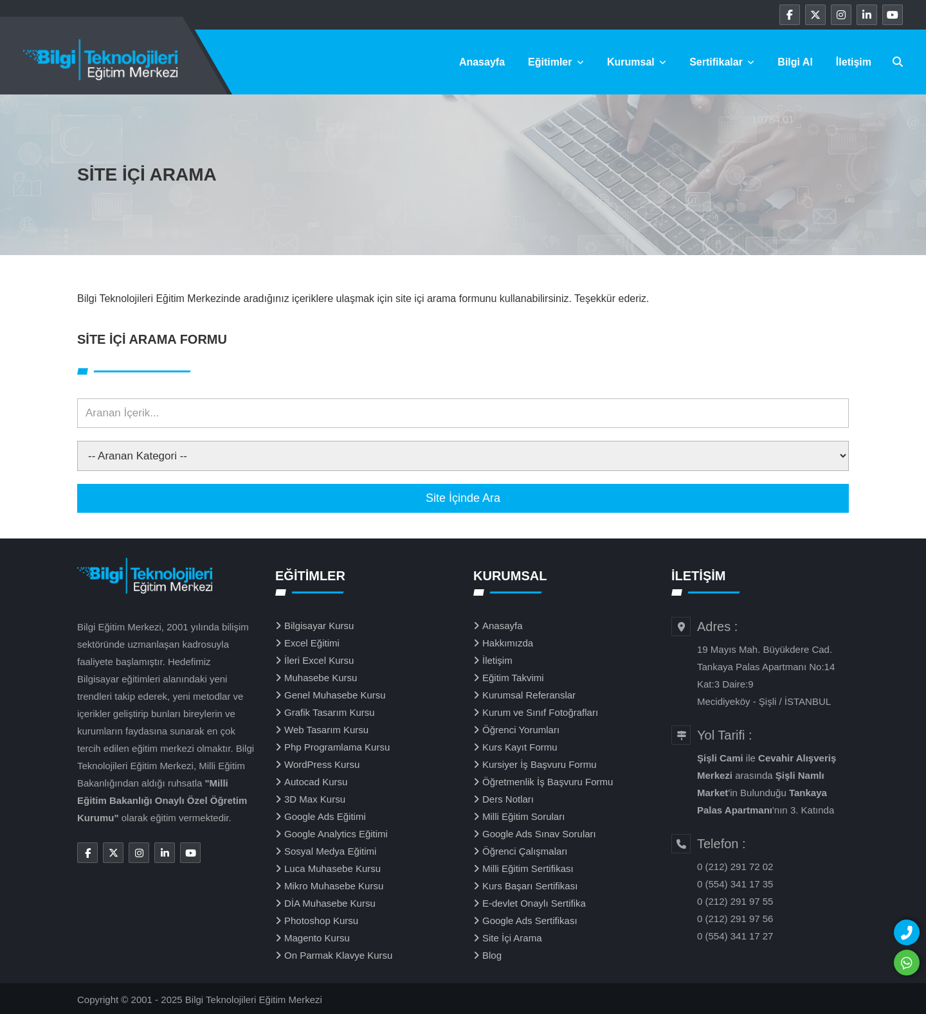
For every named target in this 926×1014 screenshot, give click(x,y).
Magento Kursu (317, 937)
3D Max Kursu (314, 799)
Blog (492, 955)
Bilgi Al (795, 62)
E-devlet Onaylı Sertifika (534, 903)
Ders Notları (508, 799)
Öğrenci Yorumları (520, 729)
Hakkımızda (507, 642)
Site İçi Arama (512, 937)
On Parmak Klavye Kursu (338, 955)
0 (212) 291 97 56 (735, 918)
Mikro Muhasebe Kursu (333, 885)
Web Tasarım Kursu (326, 729)
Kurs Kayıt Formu (520, 747)
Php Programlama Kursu (337, 747)
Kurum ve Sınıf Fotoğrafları (540, 712)
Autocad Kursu (315, 781)
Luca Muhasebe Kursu (332, 868)
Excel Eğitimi (312, 642)
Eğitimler (556, 62)
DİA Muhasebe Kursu (330, 903)
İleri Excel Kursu (319, 660)
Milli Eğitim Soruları (523, 816)
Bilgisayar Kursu (319, 625)
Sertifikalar (721, 62)
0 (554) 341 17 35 (735, 883)
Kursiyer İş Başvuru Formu (539, 764)
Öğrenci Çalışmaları (525, 851)
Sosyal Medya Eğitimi (330, 851)
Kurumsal (636, 62)
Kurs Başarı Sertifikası (529, 885)
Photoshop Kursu (321, 920)
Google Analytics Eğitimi (336, 833)
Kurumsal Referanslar (529, 694)
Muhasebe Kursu (320, 677)
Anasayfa (482, 62)
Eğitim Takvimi (513, 677)
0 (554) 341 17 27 (735, 935)
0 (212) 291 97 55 (735, 901)
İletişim (853, 62)
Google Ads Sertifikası (529, 920)
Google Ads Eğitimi (325, 816)
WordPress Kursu (321, 764)
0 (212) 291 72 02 (735, 866)
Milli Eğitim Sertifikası (528, 868)
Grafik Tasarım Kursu (329, 712)
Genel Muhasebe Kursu (335, 694)
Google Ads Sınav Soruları (539, 833)
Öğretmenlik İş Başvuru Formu (547, 781)
